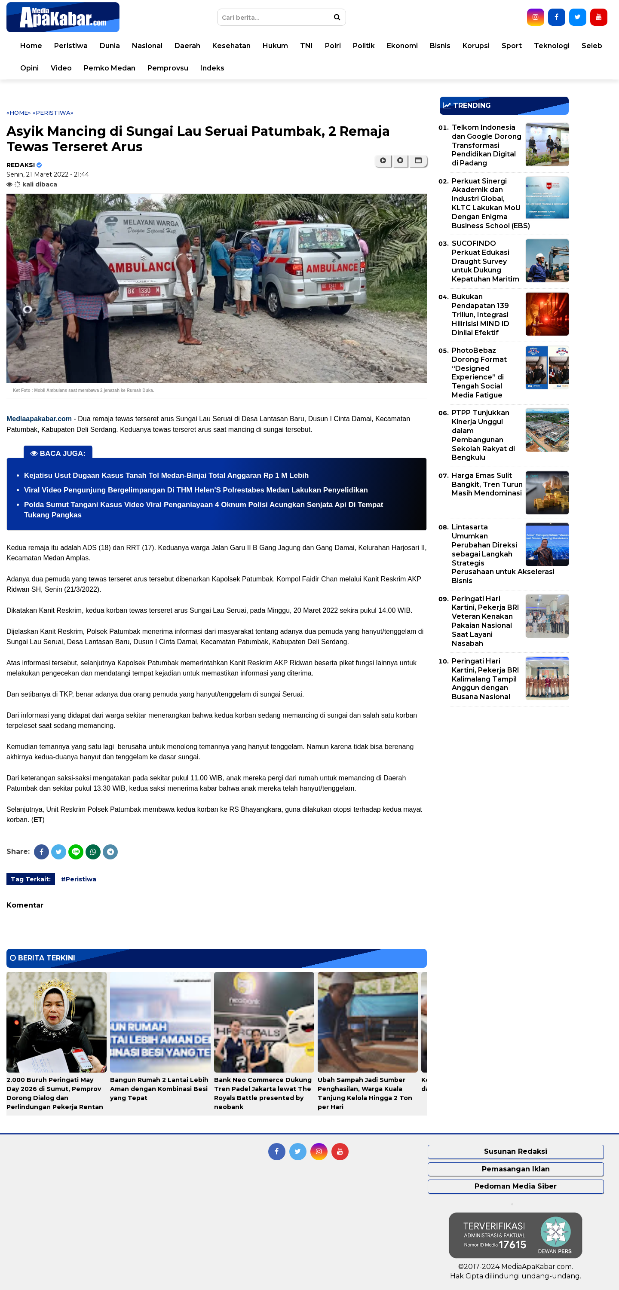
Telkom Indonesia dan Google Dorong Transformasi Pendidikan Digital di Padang (486, 145)
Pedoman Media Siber (516, 1186)
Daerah (187, 46)
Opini (29, 68)
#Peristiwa (78, 879)
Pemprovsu (167, 68)
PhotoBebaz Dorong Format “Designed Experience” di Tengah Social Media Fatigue (479, 372)
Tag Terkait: (31, 879)
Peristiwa (71, 46)
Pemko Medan (109, 68)
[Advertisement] (504, 773)
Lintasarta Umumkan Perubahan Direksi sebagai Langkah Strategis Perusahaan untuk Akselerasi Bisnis (503, 554)
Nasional (147, 46)
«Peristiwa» (53, 112)
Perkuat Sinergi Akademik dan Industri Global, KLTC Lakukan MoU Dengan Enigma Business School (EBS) (491, 203)
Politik (364, 46)
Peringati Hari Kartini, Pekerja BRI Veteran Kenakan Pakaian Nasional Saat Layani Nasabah (485, 621)
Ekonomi (402, 46)
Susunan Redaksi (515, 1151)
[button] (418, 161)
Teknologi (552, 46)
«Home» (18, 112)
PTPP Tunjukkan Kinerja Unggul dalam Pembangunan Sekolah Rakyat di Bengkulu (483, 435)
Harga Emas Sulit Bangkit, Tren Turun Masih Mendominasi (487, 484)
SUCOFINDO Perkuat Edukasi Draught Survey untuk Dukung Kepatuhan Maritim (485, 261)
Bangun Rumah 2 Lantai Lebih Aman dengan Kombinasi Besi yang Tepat (159, 1089)
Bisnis (440, 46)
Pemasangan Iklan (516, 1169)
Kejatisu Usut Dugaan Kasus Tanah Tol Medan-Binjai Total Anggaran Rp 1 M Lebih (166, 475)
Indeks (212, 68)
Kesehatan (231, 46)
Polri (333, 46)
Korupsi (476, 46)
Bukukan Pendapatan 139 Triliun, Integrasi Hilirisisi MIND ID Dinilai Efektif (480, 314)
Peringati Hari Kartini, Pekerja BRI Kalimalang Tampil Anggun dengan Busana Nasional (485, 679)
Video (61, 68)
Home (31, 46)
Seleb (592, 46)
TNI (306, 46)
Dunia (110, 46)
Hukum (275, 46)
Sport (512, 46)
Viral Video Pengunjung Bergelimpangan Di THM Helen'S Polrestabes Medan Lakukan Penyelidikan (196, 490)
